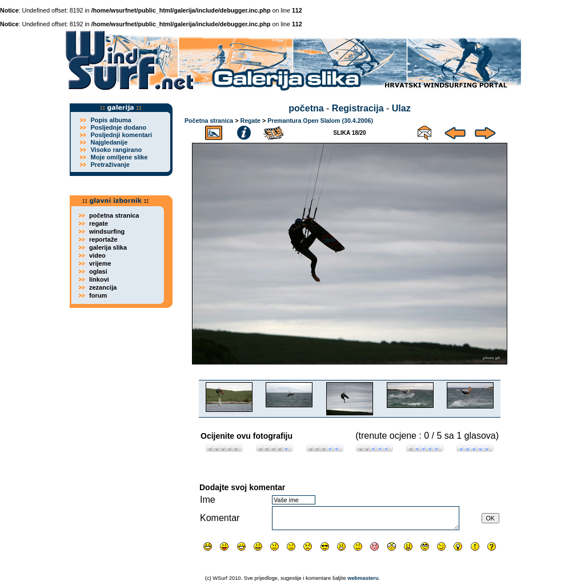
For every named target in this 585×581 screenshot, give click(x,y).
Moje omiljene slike (118, 157)
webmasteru (362, 578)
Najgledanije (108, 142)
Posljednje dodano (118, 127)
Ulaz (401, 108)
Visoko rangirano (116, 149)
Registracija (358, 108)
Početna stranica (209, 120)
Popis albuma (110, 120)
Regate (250, 120)
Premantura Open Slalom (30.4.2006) (320, 120)
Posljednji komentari (121, 134)
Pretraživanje (109, 164)
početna (306, 108)
